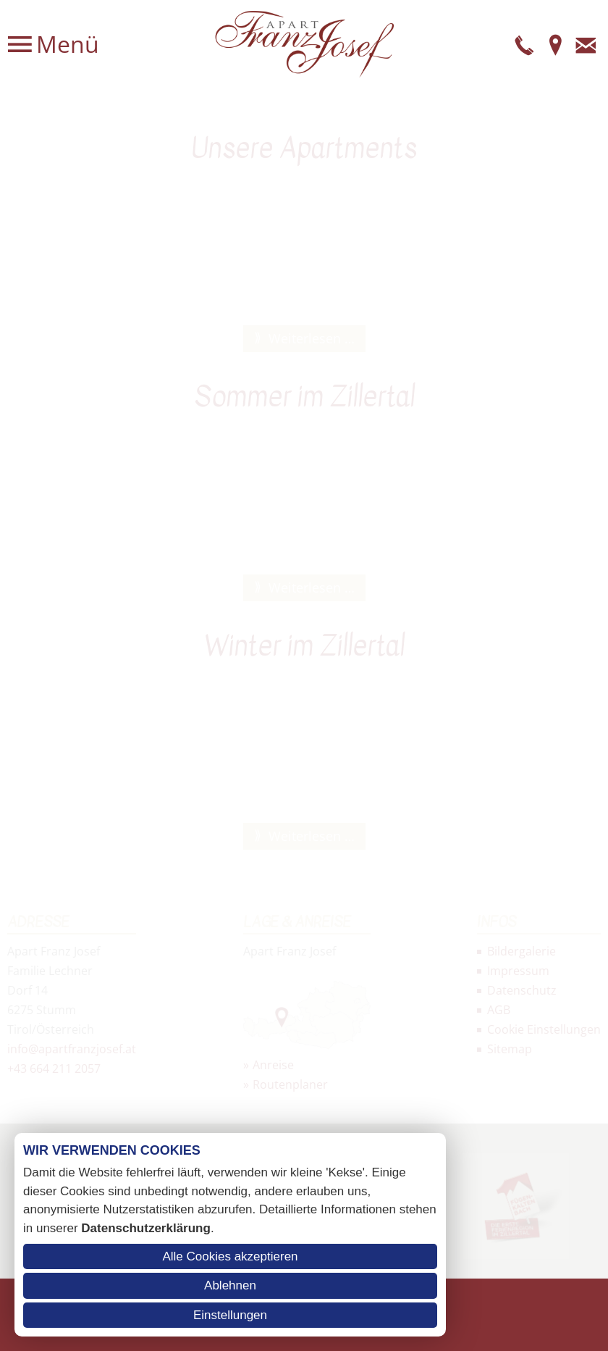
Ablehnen (230, 1285)
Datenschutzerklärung (146, 1228)
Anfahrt (555, 44)
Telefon (524, 44)
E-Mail (585, 44)
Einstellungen (230, 1315)
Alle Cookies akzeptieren (229, 1256)
